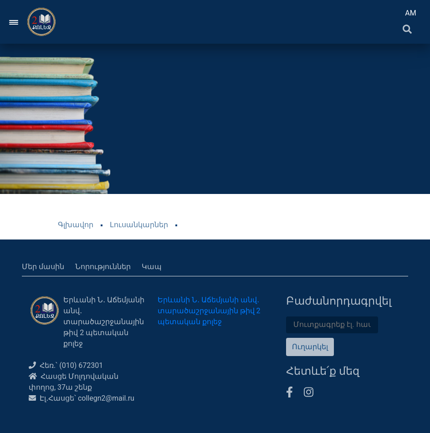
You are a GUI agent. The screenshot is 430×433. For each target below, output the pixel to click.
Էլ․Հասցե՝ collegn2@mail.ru (81, 398)
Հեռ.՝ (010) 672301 (66, 365)
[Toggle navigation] (14, 22)
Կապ (152, 266)
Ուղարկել (310, 346)
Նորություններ (103, 266)
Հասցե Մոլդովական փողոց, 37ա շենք (73, 382)
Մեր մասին (43, 266)
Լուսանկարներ (139, 224)
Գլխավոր (75, 224)
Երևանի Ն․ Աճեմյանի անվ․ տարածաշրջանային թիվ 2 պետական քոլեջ (209, 310)
